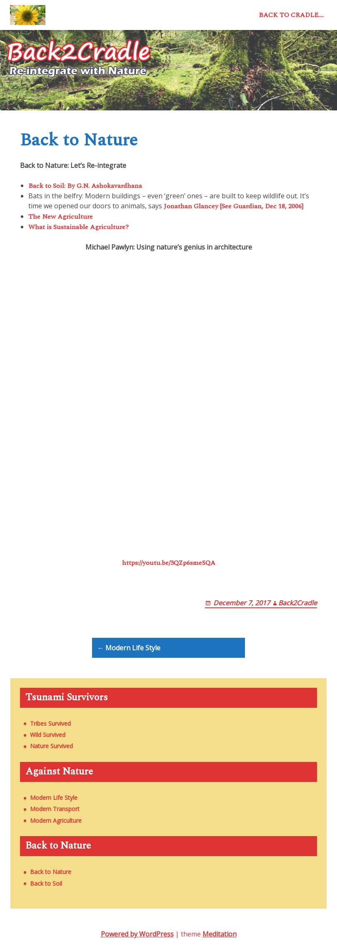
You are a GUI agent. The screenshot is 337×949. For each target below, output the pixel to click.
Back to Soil (46, 883)
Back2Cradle (297, 602)
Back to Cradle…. (291, 15)
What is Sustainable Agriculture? (78, 227)
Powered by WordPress (137, 934)
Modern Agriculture (56, 820)
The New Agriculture (60, 217)
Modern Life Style (53, 798)
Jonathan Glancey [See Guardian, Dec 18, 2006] (233, 206)
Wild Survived (47, 735)
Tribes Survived (50, 723)
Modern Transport (55, 809)
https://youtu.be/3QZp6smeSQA (168, 563)
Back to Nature (50, 872)
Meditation (219, 934)
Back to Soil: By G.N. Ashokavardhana (85, 186)
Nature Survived (51, 746)
